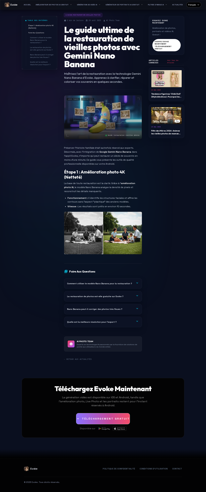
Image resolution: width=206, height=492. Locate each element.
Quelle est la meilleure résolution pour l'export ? (40, 63)
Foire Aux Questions (36, 33)
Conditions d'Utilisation (154, 468)
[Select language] (193, 4)
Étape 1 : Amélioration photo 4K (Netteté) (41, 26)
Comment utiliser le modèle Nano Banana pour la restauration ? (41, 40)
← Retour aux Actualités (78, 359)
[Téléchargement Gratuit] (103, 418)
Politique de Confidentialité (119, 468)
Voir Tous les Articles (172, 62)
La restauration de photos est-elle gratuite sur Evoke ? (41, 48)
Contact (177, 468)
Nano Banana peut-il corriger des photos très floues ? (42, 56)
